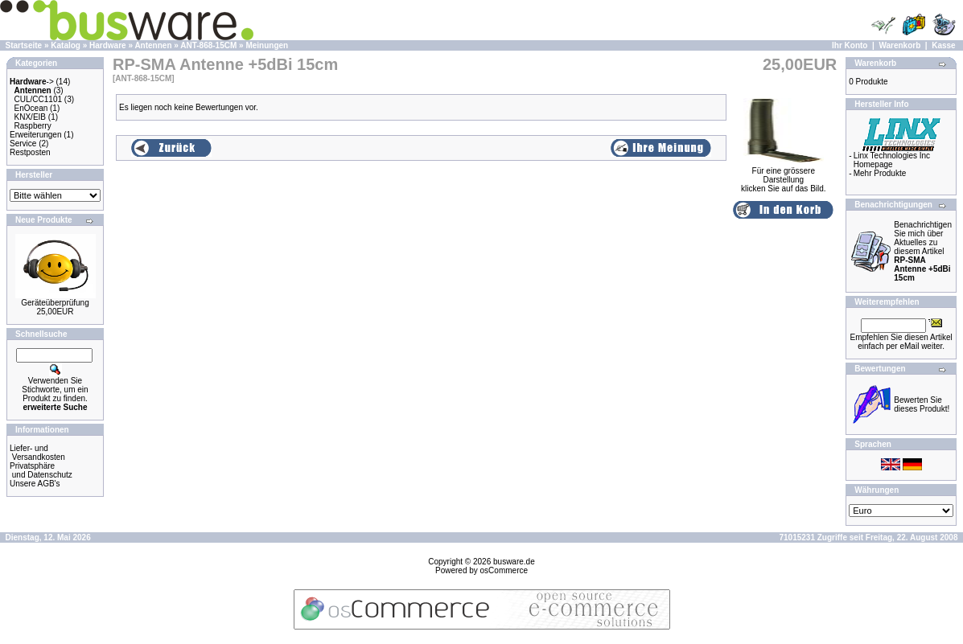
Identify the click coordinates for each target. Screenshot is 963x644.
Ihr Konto (849, 45)
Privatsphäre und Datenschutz (41, 470)
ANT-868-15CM (208, 45)
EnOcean (31, 108)
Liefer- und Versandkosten (37, 452)
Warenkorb (899, 45)
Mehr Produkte (880, 173)
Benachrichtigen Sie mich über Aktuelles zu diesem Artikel (923, 251)
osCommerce (504, 570)
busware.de (514, 561)
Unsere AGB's (35, 483)
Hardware (107, 45)
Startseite (24, 45)
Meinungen (266, 45)
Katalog (65, 45)
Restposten (30, 152)
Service (23, 143)
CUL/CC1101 (38, 99)
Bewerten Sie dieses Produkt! (921, 404)
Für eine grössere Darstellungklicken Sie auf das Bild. (783, 176)
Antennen (152, 45)
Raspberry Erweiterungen (35, 130)
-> (32, 81)
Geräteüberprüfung (55, 302)
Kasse (943, 45)
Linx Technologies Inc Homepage (892, 160)
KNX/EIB (30, 117)
